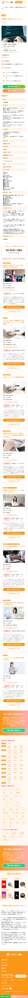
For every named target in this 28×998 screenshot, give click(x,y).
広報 (4, 819)
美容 (24, 822)
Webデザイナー (7, 796)
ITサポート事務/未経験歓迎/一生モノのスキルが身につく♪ (13, 547)
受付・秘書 (15, 812)
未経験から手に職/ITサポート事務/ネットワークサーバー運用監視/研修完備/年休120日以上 (13, 435)
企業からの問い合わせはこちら (7, 985)
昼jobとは (4, 960)
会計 (4, 792)
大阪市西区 (11, 7)
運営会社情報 (4, 982)
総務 (17, 822)
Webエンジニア (18, 796)
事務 (17, 809)
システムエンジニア (8, 802)
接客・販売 (11, 819)
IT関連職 (17, 792)
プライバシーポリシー (21, 980)
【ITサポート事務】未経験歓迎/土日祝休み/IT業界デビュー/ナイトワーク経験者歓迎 (13, 322)
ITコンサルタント (7, 816)
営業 (23, 812)
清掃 (18, 802)
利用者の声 (4, 965)
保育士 (10, 822)
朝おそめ (13, 836)
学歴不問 (14, 833)
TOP (2, 7)
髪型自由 (5, 840)
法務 (23, 816)
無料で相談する (20, 976)
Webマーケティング (8, 789)
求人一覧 (3, 962)
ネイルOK (5, 833)
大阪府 (6, 7)
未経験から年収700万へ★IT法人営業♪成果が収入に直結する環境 (13, 266)
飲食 (10, 826)
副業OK (5, 836)
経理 (4, 822)
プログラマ (17, 806)
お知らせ (3, 971)
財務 (4, 799)
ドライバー (21, 819)
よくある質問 (4, 980)
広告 (17, 816)
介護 (4, 826)
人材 (24, 809)
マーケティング (6, 806)
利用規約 (12, 980)
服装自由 (22, 833)
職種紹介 (3, 968)
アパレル (11, 799)
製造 (4, 809)
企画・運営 (5, 812)
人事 (10, 792)
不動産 (10, 809)
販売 (18, 789)
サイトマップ (13, 982)
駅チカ (20, 836)
